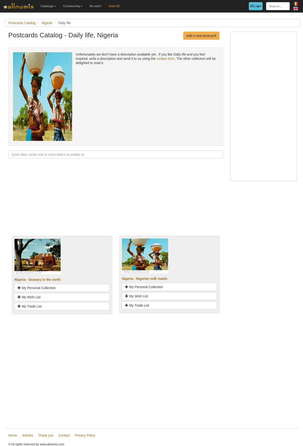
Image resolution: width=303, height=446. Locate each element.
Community (73, 6)
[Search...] (278, 6)
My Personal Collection (37, 288)
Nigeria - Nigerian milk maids (144, 279)
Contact (64, 435)
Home (12, 435)
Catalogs (48, 6)
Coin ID (114, 6)
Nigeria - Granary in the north (37, 279)
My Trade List (30, 306)
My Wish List (29, 297)
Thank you (45, 435)
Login (255, 6)
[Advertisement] (115, 203)
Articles (27, 435)
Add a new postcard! (201, 36)
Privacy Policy (85, 435)
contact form (165, 59)
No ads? (95, 6)
